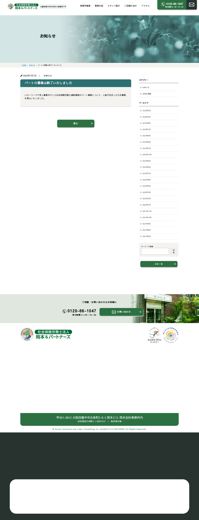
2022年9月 (147, 161)
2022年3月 (147, 192)
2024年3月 (147, 117)
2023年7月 (147, 129)
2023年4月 (147, 142)
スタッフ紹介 (113, 4)
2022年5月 (147, 186)
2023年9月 (147, 123)
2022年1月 (147, 205)
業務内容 (99, 4)
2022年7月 (147, 173)
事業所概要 (85, 4)
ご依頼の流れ (130, 4)
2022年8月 (147, 167)
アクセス (145, 4)
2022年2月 (147, 198)
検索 (174, 251)
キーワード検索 (147, 246)
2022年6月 (147, 180)
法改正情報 (147, 94)
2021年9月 (147, 224)
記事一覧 (159, 264)
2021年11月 (147, 211)
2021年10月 (147, 217)
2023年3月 (147, 148)
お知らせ (146, 87)
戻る (75, 123)
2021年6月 (147, 236)
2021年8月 (147, 230)
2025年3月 (147, 110)
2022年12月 (147, 154)
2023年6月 (147, 135)
